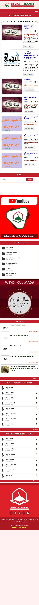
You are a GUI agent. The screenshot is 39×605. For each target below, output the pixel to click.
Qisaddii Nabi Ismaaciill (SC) (19, 335)
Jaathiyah (27, 79)
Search (29, 179)
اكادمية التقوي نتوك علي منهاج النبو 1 (31, 117)
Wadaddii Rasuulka (16, 346)
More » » (35, 378)
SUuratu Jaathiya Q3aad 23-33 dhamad (29, 26)
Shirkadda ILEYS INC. (19, 527)
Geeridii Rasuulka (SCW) (17, 325)
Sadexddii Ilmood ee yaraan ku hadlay (22, 356)
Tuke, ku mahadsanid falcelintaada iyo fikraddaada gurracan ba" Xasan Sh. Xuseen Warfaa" (24, 368)
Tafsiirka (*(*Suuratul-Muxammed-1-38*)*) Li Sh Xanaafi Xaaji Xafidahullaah (31, 55)
